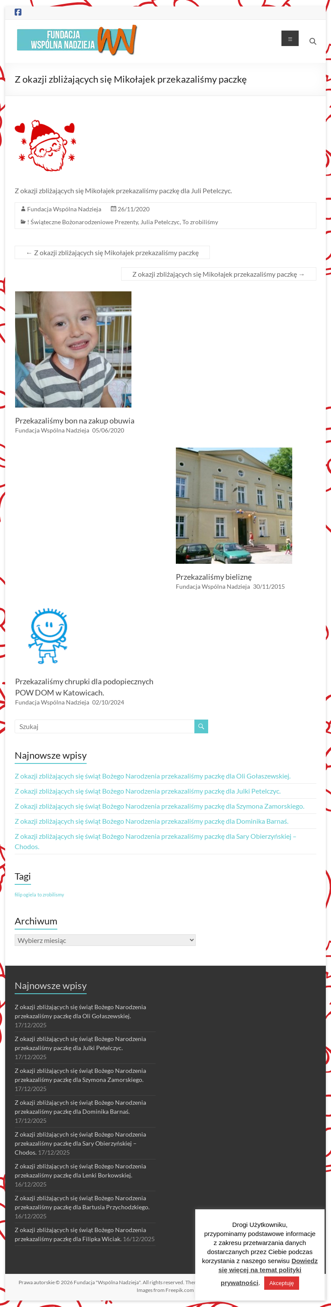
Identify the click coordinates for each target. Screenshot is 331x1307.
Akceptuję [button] (281, 1283)
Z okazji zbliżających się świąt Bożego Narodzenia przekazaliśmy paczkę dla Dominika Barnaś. (151, 821)
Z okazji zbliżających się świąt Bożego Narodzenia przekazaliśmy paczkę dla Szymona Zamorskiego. (159, 806)
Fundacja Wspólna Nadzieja (64, 209)
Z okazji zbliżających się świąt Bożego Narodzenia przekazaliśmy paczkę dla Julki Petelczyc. (148, 791)
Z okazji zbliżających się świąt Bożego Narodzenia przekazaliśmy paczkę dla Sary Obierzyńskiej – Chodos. (80, 1143)
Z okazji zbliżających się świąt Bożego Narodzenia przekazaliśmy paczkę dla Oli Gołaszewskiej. (152, 776)
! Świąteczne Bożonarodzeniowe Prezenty (82, 222)
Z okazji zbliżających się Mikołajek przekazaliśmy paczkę (112, 252)
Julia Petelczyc (160, 222)
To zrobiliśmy (200, 222)
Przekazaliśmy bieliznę (214, 576)
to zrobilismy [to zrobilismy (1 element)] (50, 894)
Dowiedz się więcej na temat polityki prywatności (268, 1271)
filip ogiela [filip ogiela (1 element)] (25, 894)
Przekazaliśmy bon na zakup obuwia (74, 420)
